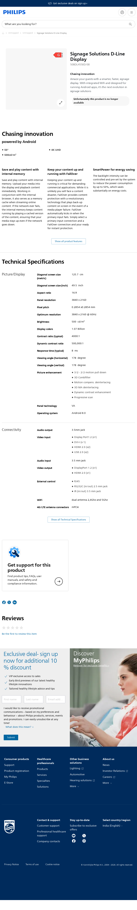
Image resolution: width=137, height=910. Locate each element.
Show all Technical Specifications (68, 540)
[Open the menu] (132, 12)
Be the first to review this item (19, 654)
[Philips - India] (5, 33)
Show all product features (68, 261)
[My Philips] (122, 12)
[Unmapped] (15, 33)
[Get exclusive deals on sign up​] (67, 3)
